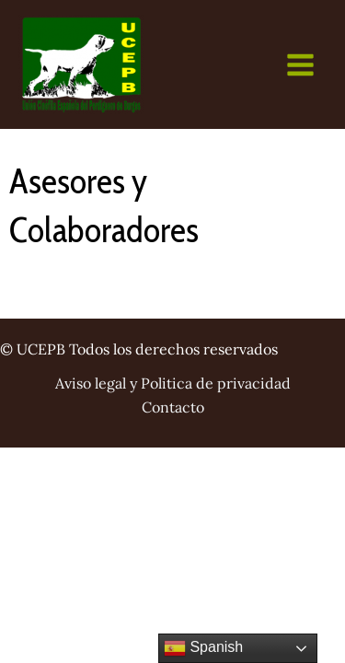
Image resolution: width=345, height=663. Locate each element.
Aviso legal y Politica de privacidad (173, 383)
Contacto (173, 407)
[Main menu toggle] (300, 65)
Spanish (203, 648)
